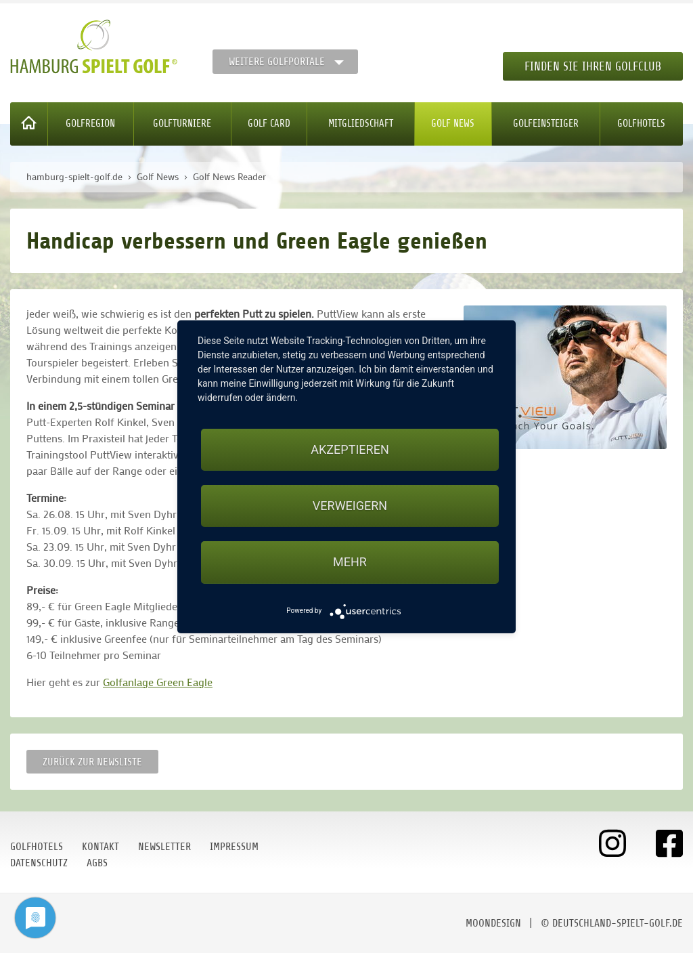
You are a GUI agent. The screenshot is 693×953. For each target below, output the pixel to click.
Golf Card (269, 123)
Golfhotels (641, 123)
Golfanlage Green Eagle (158, 682)
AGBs (97, 863)
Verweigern (350, 506)
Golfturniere (182, 123)
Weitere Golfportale (277, 62)
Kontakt (100, 847)
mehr (350, 562)
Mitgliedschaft (360, 123)
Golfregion (90, 123)
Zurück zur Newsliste (92, 762)
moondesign (493, 923)
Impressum (234, 847)
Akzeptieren (349, 449)
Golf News (452, 123)
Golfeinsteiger (546, 123)
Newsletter (164, 847)
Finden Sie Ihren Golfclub (592, 66)
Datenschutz (39, 863)
